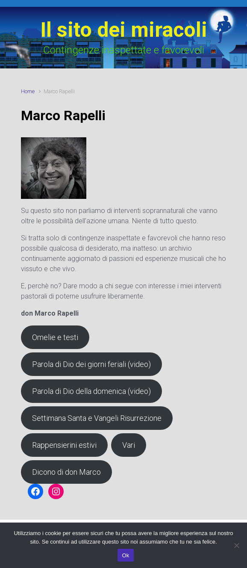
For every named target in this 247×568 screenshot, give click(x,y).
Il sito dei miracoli (123, 30)
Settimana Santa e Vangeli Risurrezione (97, 418)
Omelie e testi (55, 337)
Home (28, 91)
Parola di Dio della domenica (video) (91, 391)
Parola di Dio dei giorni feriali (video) (91, 364)
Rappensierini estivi (64, 445)
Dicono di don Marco (66, 471)
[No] (236, 545)
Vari (128, 445)
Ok (125, 555)
